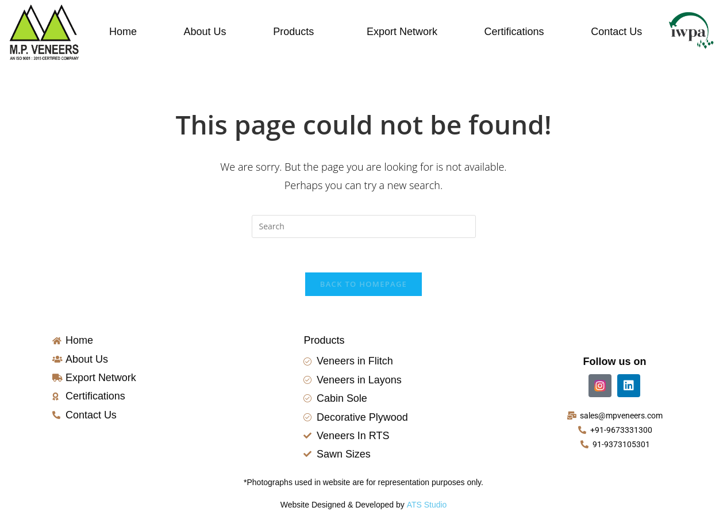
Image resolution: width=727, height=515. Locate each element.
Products (293, 31)
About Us (205, 31)
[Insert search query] (364, 226)
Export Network (402, 31)
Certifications (514, 31)
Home (123, 31)
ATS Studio (426, 505)
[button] (296, 31)
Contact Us (616, 31)
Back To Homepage (363, 284)
